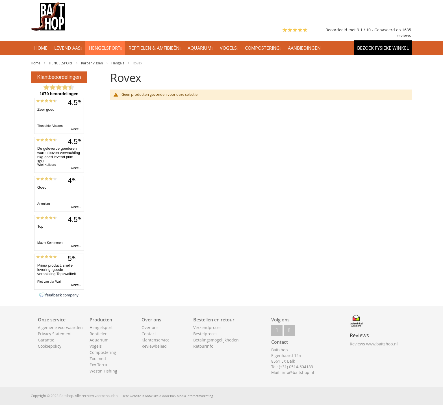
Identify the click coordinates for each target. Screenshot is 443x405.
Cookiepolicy (49, 346)
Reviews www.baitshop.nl (374, 344)
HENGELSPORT (61, 63)
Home (36, 63)
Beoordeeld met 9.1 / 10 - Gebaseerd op (363, 29)
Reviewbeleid (154, 346)
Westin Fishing (103, 371)
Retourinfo (203, 346)
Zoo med (98, 358)
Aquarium (99, 340)
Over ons (150, 327)
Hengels (118, 63)
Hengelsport (101, 327)
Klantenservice (156, 340)
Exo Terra (98, 364)
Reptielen (99, 333)
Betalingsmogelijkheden (216, 340)
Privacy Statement (55, 333)
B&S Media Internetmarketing (191, 396)
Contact (149, 333)
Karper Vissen (92, 63)
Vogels (96, 346)
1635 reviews (404, 32)
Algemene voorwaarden (60, 327)
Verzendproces (207, 327)
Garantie (46, 340)
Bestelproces (205, 333)
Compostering (103, 352)
